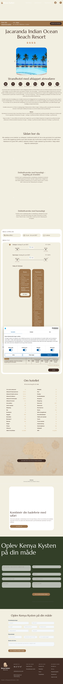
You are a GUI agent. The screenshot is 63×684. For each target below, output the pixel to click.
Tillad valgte (31, 354)
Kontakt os (53, 666)
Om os (52, 669)
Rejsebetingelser (54, 671)
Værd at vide (54, 677)
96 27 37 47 (18, 667)
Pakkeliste (41, 669)
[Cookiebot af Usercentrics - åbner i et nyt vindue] (52, 328)
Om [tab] (50, 331)
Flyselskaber (41, 674)
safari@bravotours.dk (18, 671)
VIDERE (53, 370)
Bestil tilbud (28, 2)
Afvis (13, 354)
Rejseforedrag (48, 2)
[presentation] (21, 596)
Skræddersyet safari (30, 669)
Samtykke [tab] (13, 331)
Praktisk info (41, 666)
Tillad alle (49, 354)
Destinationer (38, 2)
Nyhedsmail (53, 674)
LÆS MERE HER (19, 526)
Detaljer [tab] (31, 331)
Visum (40, 671)
